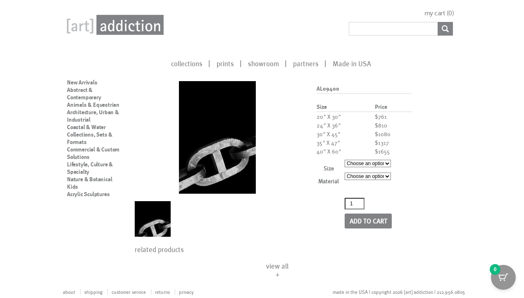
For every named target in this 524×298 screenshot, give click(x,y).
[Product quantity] (354, 203)
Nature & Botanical (89, 179)
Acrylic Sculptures (88, 194)
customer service (129, 292)
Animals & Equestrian (93, 104)
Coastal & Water (86, 127)
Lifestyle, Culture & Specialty (90, 168)
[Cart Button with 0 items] (503, 277)
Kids (72, 186)
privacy (186, 292)
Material (328, 181)
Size (329, 168)
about (69, 292)
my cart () (439, 13)
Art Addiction (114, 24)
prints (225, 63)
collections (186, 63)
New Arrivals (82, 82)
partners (306, 63)
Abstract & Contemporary (84, 94)
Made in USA (352, 63)
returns (162, 292)
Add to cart (368, 221)
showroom (263, 63)
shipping (93, 292)
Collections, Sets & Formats (89, 138)
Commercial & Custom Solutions (93, 153)
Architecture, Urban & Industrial (93, 116)
